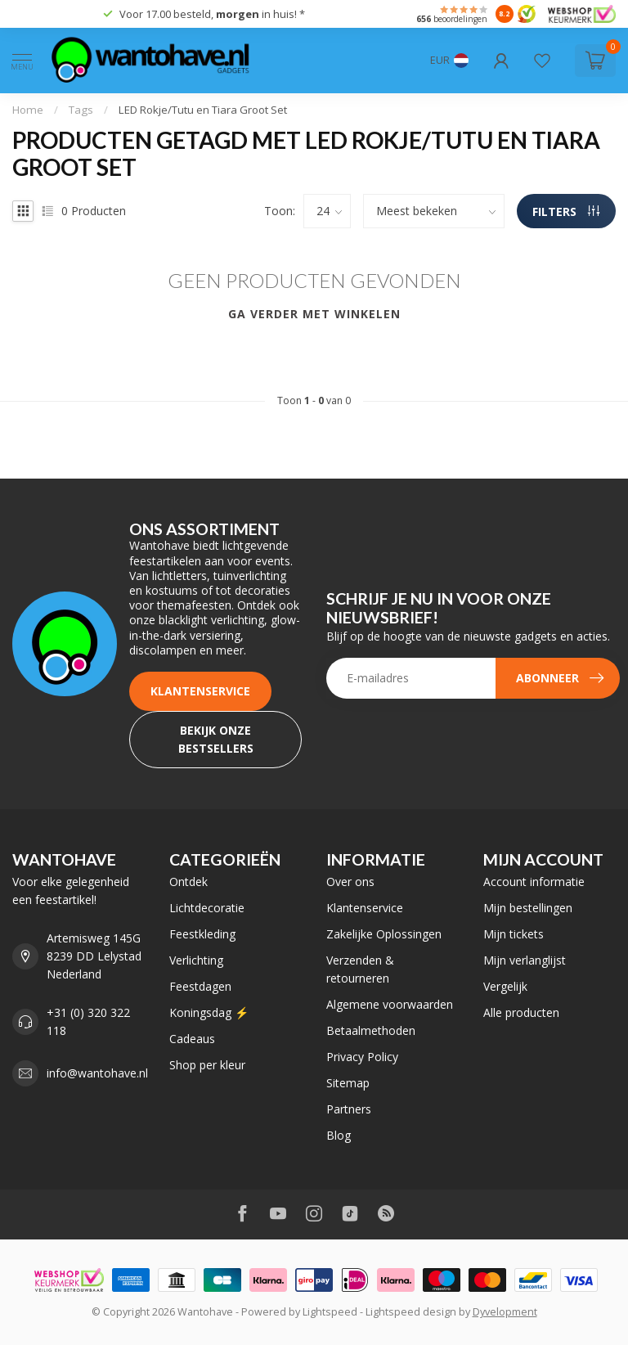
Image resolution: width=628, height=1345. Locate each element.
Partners (348, 1109)
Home (27, 109)
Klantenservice (200, 691)
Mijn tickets (513, 934)
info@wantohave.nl (97, 1073)
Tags (81, 109)
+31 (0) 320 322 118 (88, 1021)
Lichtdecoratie (206, 907)
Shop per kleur (207, 1065)
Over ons (350, 881)
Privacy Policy (362, 1056)
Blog (338, 1135)
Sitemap (348, 1083)
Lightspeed (330, 1312)
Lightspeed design (411, 1312)
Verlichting (196, 960)
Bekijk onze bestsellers (215, 739)
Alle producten (521, 1012)
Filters (565, 211)
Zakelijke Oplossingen (384, 934)
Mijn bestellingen (527, 907)
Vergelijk (505, 986)
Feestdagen (200, 986)
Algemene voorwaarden (389, 1004)
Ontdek (188, 881)
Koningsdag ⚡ (209, 1012)
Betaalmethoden (370, 1030)
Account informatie (534, 881)
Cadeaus (192, 1038)
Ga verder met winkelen (314, 314)
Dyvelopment (505, 1312)
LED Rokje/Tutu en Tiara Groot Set (203, 109)
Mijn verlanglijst (524, 960)
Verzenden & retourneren (360, 969)
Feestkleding (202, 934)
